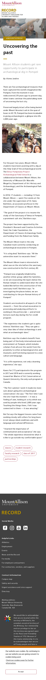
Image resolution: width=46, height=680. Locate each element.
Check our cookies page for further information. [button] (20, 661)
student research (23, 455)
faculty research (12, 460)
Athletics (5, 542)
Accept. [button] (21, 672)
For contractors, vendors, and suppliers (18, 567)
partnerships (10, 466)
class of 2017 (29, 460)
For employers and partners (13, 563)
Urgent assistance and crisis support (17, 587)
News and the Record (11, 555)
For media (6, 559)
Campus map (7, 579)
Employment (7, 547)
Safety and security (10, 583)
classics (8, 455)
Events (4, 551)
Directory (6, 591)
